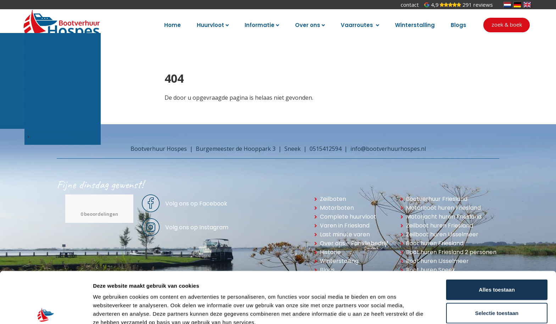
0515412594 (325, 149)
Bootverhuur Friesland (436, 199)
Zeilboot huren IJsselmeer (442, 234)
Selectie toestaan (497, 278)
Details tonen (383, 310)
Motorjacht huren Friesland (444, 217)
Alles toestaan (497, 254)
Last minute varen (345, 234)
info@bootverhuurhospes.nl (388, 149)
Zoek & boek (506, 24)
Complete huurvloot (348, 217)
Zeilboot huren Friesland (439, 225)
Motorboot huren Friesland (443, 208)
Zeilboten (333, 199)
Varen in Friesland (344, 225)
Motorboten (337, 208)
